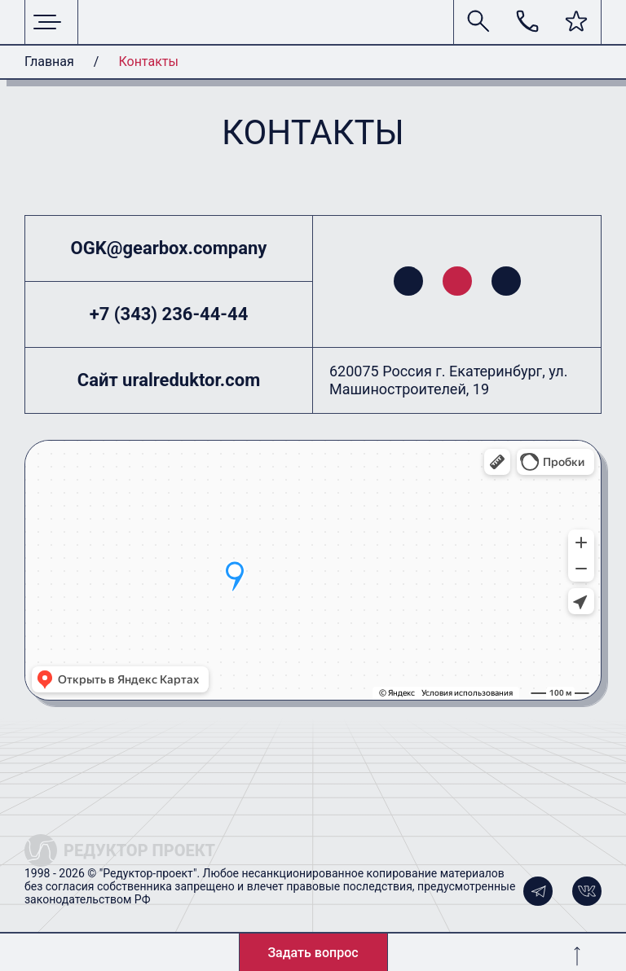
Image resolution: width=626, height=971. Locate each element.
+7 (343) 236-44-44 (169, 314)
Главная (49, 61)
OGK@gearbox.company (169, 248)
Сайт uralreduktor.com (168, 380)
